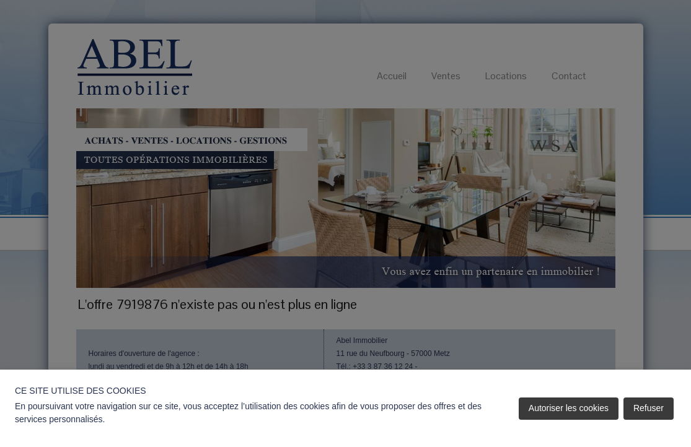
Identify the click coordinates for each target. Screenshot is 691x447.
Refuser (648, 408)
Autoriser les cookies (569, 408)
